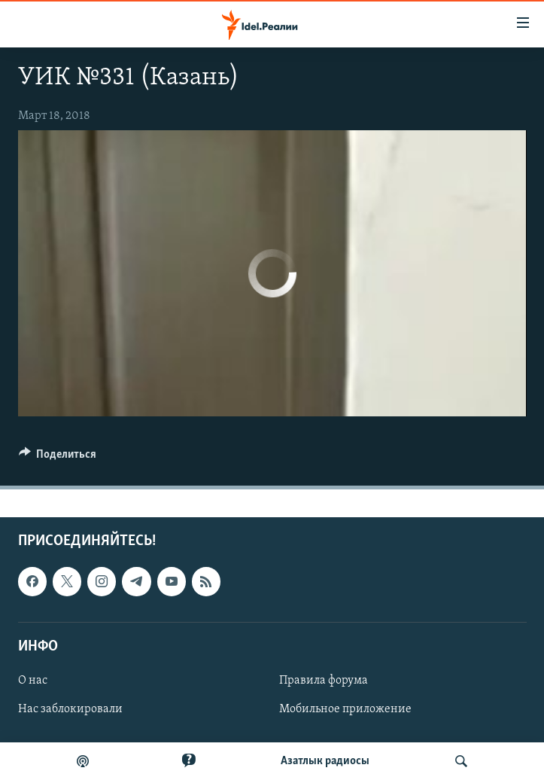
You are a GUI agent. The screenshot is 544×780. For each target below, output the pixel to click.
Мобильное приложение (345, 709)
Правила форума (323, 681)
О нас (32, 681)
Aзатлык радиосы (325, 761)
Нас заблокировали (70, 709)
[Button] (58, 457)
